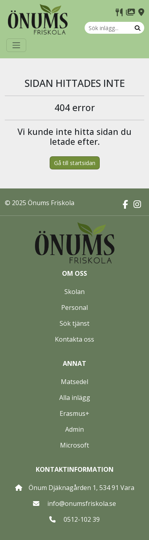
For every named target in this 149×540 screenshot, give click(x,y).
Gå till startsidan (74, 163)
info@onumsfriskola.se (81, 503)
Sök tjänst (74, 323)
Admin (74, 429)
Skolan (74, 291)
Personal (74, 307)
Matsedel (74, 381)
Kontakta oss (74, 339)
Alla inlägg (74, 397)
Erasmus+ (74, 413)
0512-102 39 (82, 519)
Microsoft (74, 445)
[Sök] (137, 28)
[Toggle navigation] (16, 45)
